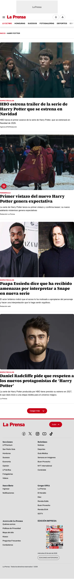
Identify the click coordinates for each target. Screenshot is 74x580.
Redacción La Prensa (7, 214)
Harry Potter (13, 33)
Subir (55, 424)
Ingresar (63, 19)
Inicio (2, 33)
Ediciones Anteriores (48, 558)
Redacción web (5, 306)
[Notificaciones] (56, 17)
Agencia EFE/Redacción (8, 127)
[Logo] (16, 17)
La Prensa (3, 399)
